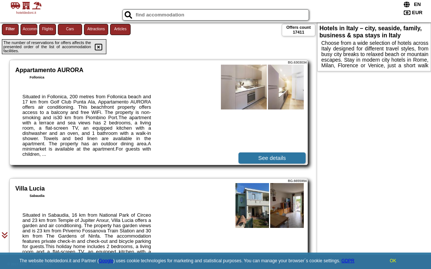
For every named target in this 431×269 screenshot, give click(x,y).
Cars (70, 29)
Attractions (96, 29)
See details (272, 158)
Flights (47, 29)
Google (106, 260)
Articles (120, 29)
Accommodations (30, 29)
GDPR (348, 260)
